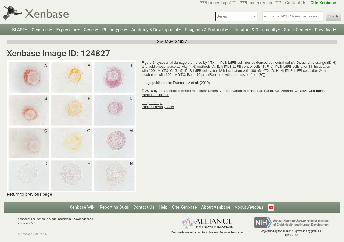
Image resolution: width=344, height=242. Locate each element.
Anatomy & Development (154, 29)
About (249, 207)
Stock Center (296, 29)
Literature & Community (255, 29)
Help (163, 207)
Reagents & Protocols (205, 29)
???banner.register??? (260, 2)
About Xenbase (215, 207)
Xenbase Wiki (82, 207)
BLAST (18, 29)
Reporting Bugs (114, 207)
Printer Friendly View (158, 107)
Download (324, 29)
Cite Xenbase (184, 207)
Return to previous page (29, 194)
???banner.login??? (218, 2)
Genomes (40, 29)
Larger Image (152, 103)
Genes (90, 29)
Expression (66, 29)
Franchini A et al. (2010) (191, 83)
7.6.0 (31, 223)
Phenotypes (113, 29)
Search (333, 16)
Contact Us (295, 2)
